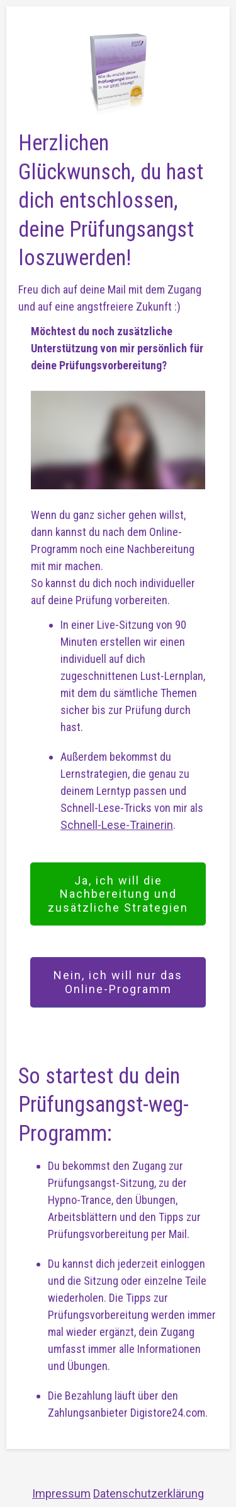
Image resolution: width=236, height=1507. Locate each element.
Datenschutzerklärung (148, 1493)
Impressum (61, 1493)
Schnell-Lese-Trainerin (116, 824)
